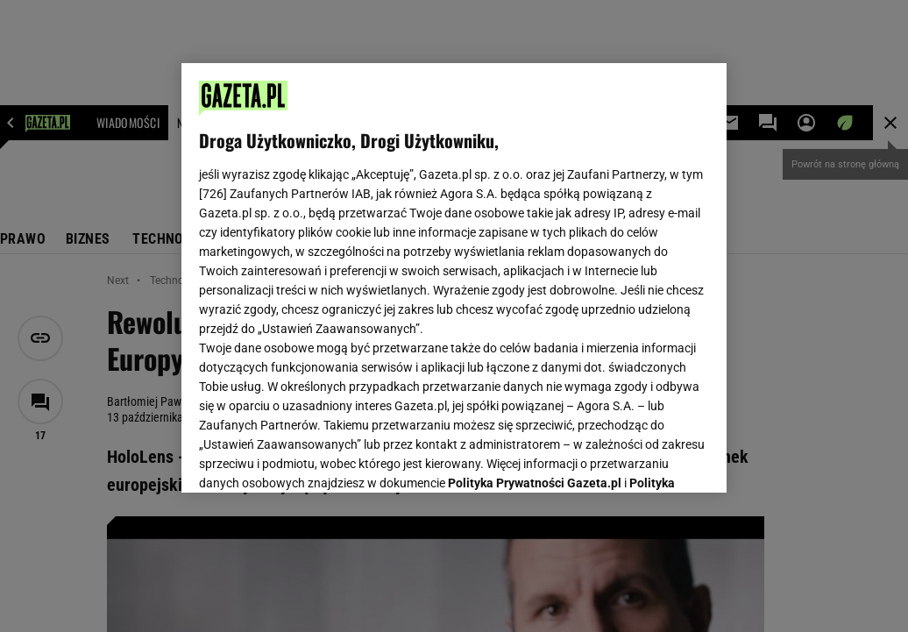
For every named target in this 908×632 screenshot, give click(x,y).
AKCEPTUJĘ (650, 458)
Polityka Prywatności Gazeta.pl (534, 260)
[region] (454, 278)
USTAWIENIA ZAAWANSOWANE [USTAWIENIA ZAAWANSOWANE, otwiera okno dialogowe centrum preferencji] (314, 458)
